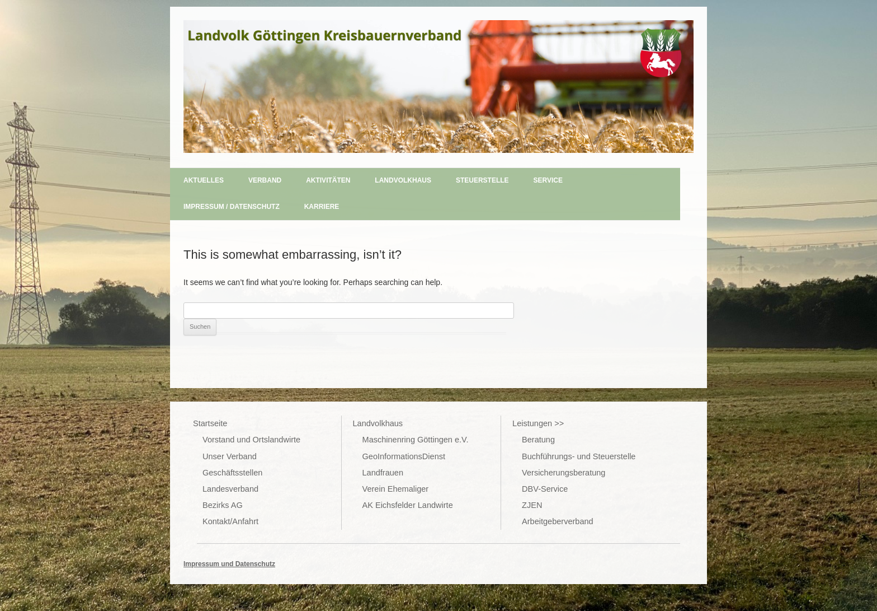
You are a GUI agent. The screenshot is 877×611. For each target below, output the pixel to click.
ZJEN (532, 505)
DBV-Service (545, 488)
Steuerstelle (482, 180)
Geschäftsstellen (232, 472)
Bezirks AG (222, 505)
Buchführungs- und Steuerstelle (578, 456)
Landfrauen (382, 472)
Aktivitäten (328, 180)
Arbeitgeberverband (557, 521)
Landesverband (230, 488)
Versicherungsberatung (563, 472)
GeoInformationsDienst (403, 456)
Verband (264, 180)
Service (548, 180)
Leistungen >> (538, 423)
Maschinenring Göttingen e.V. (415, 439)
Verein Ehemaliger (395, 488)
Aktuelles (203, 180)
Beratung (538, 439)
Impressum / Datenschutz (231, 207)
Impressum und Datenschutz (229, 564)
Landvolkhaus (403, 180)
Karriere (322, 207)
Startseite (210, 423)
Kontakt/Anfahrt (230, 521)
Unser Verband (229, 456)
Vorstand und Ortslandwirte (251, 439)
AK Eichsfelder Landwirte (407, 505)
